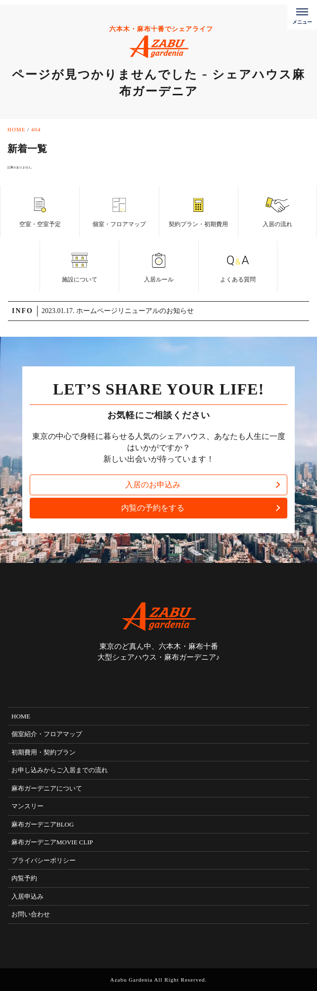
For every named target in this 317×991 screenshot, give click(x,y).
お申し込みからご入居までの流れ (59, 770)
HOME (20, 716)
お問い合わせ (30, 914)
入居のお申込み (153, 484)
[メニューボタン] (302, 15)
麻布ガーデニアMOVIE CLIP (52, 842)
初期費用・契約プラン (43, 752)
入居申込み (27, 896)
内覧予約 (24, 878)
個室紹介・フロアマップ (46, 734)
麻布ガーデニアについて (46, 788)
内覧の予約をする (152, 508)
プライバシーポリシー (43, 860)
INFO (22, 311)
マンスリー (27, 806)
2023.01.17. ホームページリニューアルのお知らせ (118, 311)
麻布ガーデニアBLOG (42, 824)
